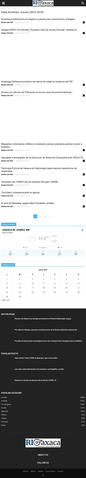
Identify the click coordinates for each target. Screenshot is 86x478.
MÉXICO (33, 471)
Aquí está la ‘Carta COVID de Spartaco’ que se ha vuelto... (37, 358)
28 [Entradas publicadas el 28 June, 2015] (78, 292)
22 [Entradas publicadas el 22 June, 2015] (7, 292)
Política (4, 415)
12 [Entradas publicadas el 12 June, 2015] (55, 283)
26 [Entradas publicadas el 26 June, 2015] (55, 292)
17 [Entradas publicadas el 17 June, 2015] (32, 288)
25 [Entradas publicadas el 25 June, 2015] (44, 292)
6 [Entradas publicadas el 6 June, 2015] (66, 279)
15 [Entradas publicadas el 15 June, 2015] (7, 288)
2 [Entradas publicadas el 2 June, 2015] (19, 279)
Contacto (60, 471)
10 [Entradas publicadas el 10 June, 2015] (32, 283)
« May (3, 300)
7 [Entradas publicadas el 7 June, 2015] (78, 279)
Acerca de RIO (50, 471)
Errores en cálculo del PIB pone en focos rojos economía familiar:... (37, 92)
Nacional (4, 411)
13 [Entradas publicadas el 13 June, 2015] (66, 283)
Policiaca (4, 422)
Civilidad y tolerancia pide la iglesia (20, 192)
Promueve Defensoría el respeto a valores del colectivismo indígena (38, 19)
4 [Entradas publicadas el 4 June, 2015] (43, 279)
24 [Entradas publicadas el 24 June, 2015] (32, 292)
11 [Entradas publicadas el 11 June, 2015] (44, 283)
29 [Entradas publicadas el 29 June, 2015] (7, 296)
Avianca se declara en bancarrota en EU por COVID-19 (35, 380)
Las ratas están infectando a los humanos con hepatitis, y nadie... (40, 369)
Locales (4, 397)
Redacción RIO (7, 22)
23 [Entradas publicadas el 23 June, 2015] (20, 292)
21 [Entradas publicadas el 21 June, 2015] (78, 288)
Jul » (8, 300)
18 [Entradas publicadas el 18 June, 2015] (44, 288)
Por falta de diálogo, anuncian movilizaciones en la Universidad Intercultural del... (46, 330)
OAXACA (25, 471)
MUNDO (41, 471)
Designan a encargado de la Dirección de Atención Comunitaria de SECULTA (42, 157)
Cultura (4, 418)
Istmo (3, 425)
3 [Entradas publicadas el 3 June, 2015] (32, 279)
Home (3, 9)
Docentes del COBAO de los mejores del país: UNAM (29, 181)
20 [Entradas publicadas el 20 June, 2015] (66, 288)
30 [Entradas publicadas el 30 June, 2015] (20, 296)
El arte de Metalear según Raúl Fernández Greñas (27, 203)
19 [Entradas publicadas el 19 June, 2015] (55, 288)
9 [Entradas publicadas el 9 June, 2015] (19, 283)
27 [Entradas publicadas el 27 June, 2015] (66, 292)
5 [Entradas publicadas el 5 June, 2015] (54, 279)
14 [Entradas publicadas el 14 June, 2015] (78, 283)
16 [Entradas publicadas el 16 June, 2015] (20, 288)
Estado (3, 408)
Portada (4, 401)
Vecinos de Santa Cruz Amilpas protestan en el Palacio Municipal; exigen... (43, 319)
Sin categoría (6, 404)
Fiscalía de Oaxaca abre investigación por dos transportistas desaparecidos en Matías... (49, 341)
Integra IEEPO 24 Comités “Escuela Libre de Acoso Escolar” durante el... (40, 29)
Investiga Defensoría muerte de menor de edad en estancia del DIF (37, 81)
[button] (82, 3)
